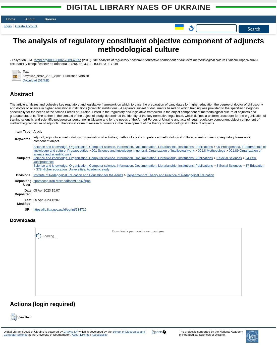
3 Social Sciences (229, 158)
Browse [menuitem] (50, 19)
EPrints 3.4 (71, 331)
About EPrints (80, 334)
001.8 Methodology (211, 150)
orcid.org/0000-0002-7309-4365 (57, 60)
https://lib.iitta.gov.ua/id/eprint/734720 (59, 209)
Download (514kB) (36, 80)
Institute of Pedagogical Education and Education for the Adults (78, 175)
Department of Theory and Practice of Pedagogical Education (170, 175)
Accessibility (99, 334)
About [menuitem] (30, 19)
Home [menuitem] (10, 19)
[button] (14, 317)
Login (8, 26)
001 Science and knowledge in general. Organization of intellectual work (143, 150)
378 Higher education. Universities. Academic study (72, 169)
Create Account (26, 26)
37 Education (255, 165)
